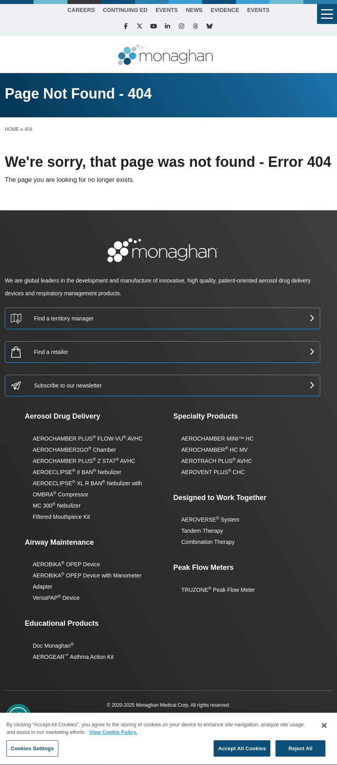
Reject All (300, 751)
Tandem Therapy (202, 531)
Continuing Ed (125, 10)
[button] (327, 14)
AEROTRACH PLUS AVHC (216, 461)
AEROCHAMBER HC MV (214, 450)
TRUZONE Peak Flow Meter (218, 590)
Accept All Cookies (242, 751)
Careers (81, 10)
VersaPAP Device (56, 598)
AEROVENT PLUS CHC (213, 472)
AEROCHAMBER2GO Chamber (74, 450)
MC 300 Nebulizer (57, 505)
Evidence (224, 10)
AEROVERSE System (210, 519)
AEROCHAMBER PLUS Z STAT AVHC (84, 461)
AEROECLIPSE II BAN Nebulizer (77, 472)
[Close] (324, 728)
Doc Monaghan (53, 645)
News (194, 10)
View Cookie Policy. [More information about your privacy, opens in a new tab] (113, 735)
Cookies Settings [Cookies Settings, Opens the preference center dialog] (32, 751)
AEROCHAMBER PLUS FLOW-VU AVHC (88, 438)
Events (166, 10)
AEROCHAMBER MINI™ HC (217, 438)
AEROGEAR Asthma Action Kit (73, 657)
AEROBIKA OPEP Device (66, 564)
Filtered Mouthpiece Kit (61, 517)
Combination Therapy (208, 542)
